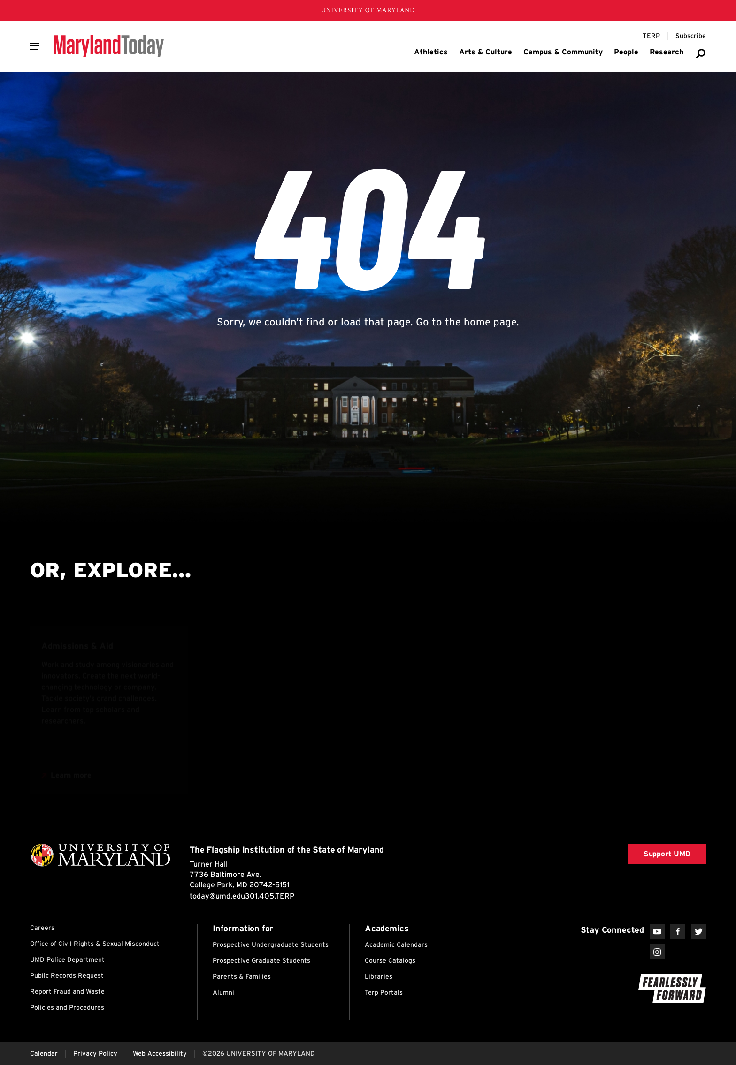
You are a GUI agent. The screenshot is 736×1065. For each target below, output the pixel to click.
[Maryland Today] (109, 46)
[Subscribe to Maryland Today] (690, 36)
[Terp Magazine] (651, 36)
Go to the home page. (467, 322)
